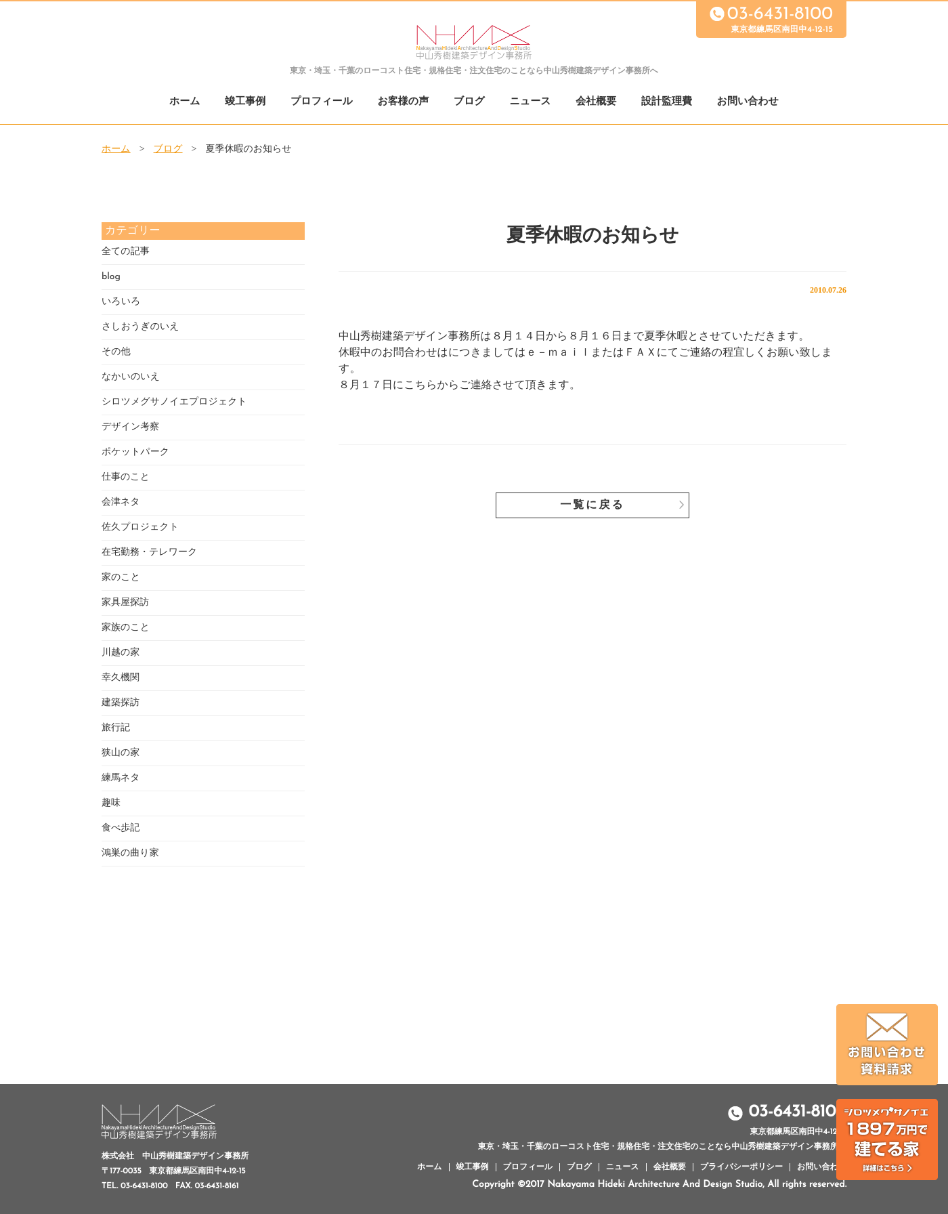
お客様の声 (403, 102)
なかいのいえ (131, 377)
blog (111, 277)
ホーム (184, 102)
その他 (116, 352)
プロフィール (321, 102)
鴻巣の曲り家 (130, 853)
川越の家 (120, 653)
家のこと (121, 577)
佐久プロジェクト (140, 527)
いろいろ (121, 302)
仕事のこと (126, 477)
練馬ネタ (121, 778)
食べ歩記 (120, 828)
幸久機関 (120, 678)
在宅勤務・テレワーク (149, 552)
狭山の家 (120, 753)
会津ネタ (121, 502)
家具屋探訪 (125, 603)
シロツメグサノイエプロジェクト (174, 402)
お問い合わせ (748, 102)
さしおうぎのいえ (140, 327)
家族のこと (126, 628)
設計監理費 (666, 102)
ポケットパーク (135, 452)
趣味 (111, 803)
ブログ (469, 102)
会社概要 (596, 102)
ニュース (530, 102)
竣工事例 (245, 102)
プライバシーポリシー (741, 1167)
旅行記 (116, 728)
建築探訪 (120, 703)
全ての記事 (126, 252)
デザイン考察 (130, 427)
